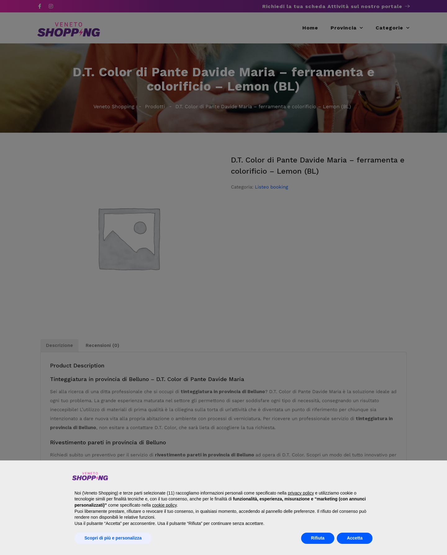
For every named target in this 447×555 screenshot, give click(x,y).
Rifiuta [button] (318, 537)
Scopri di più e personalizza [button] (113, 537)
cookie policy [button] (164, 505)
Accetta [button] (355, 537)
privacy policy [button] (301, 493)
